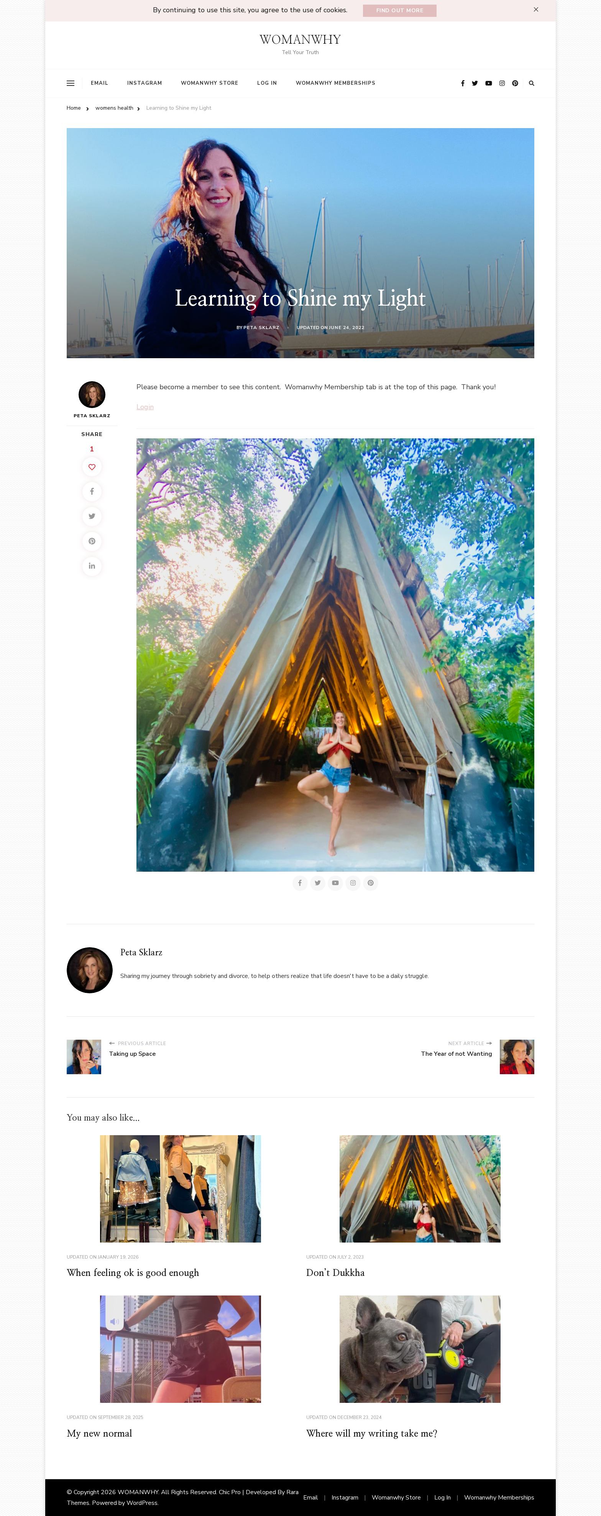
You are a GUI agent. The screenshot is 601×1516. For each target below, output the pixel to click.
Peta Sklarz (261, 327)
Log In (267, 83)
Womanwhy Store (209, 83)
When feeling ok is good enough (133, 1273)
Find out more (400, 10)
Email (99, 83)
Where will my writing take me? (371, 1434)
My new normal (99, 1434)
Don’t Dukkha (335, 1273)
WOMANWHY (300, 40)
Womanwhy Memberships (336, 83)
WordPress (142, 1503)
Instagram (144, 83)
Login (145, 407)
